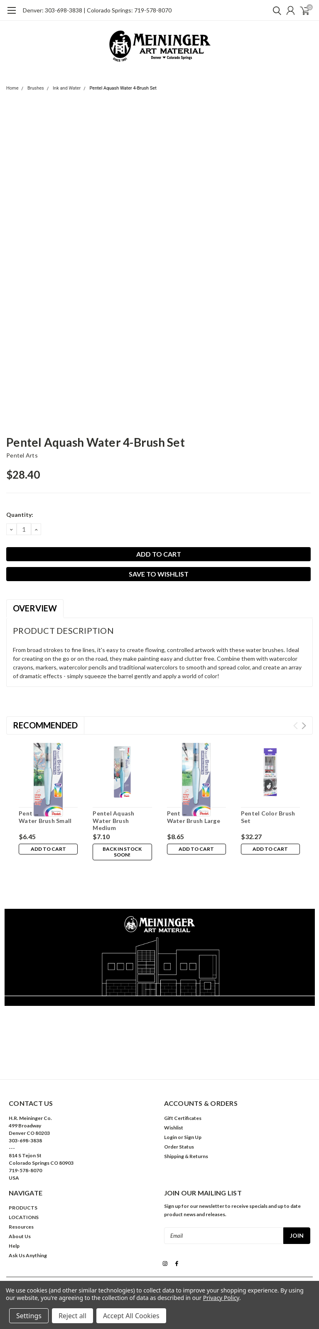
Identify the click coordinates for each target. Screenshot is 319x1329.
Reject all (72, 1315)
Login (170, 1100)
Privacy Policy (221, 1298)
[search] (275, 10)
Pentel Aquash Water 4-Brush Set (122, 88)
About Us (20, 1199)
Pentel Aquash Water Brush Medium (113, 820)
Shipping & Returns (186, 1119)
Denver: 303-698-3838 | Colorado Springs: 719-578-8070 (97, 10)
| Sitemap (192, 1256)
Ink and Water (67, 88)
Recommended (45, 725)
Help (14, 1208)
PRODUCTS (23, 1170)
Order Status (179, 1109)
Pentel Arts (22, 455)
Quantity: (19, 514)
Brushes (35, 88)
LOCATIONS (24, 1180)
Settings (29, 1315)
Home (12, 88)
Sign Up (192, 1100)
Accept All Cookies (131, 1315)
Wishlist (173, 1090)
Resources (21, 1189)
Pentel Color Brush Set (268, 817)
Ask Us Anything (28, 1218)
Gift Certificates (182, 1081)
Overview (35, 608)
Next (304, 725)
